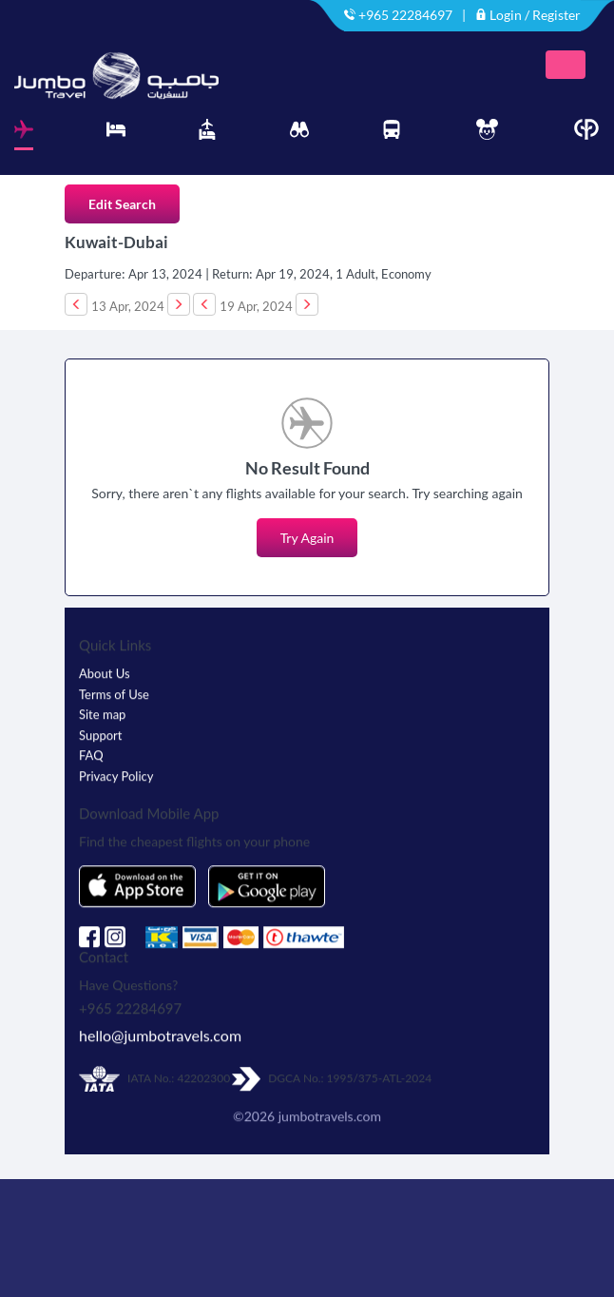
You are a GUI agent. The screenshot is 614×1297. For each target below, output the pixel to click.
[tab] (23, 134)
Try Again (307, 538)
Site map (102, 718)
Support (101, 738)
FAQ (91, 758)
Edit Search (122, 204)
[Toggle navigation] (565, 64)
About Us (104, 677)
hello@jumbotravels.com (160, 1039)
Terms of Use (114, 698)
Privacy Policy (116, 779)
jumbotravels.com (329, 1120)
